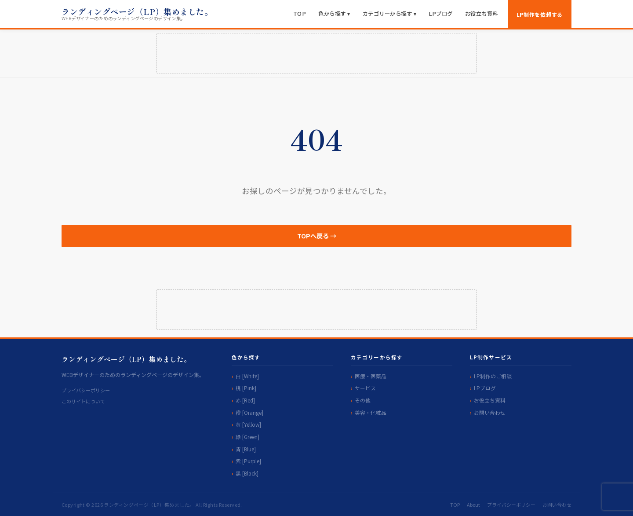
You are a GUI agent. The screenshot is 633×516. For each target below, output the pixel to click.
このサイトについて (83, 401)
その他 (363, 400)
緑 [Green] (247, 436)
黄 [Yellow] (248, 424)
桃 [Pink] (246, 388)
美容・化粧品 (370, 412)
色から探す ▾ (334, 14)
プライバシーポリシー (86, 390)
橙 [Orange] (249, 412)
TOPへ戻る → (316, 235)
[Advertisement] (316, 53)
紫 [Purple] (248, 461)
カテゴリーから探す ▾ (390, 14)
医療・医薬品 (370, 376)
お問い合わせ (490, 412)
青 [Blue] (246, 449)
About (473, 504)
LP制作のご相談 (493, 376)
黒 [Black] (247, 473)
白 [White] (247, 376)
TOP (299, 14)
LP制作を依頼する (540, 14)
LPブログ (441, 14)
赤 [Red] (245, 400)
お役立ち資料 (481, 14)
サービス (365, 388)
